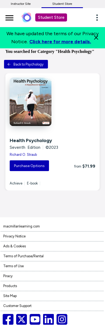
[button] (98, 17)
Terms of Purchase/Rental (23, 256)
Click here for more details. (60, 42)
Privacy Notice (14, 236)
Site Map (10, 296)
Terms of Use (13, 266)
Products (10, 286)
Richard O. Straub (23, 155)
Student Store (62, 4)
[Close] (96, 37)
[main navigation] (9, 17)
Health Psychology (31, 140)
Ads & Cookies (14, 246)
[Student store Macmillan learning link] (30, 17)
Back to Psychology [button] (25, 64)
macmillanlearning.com (21, 226)
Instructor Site (21, 4)
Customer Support (17, 306)
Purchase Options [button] (29, 166)
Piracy (8, 276)
